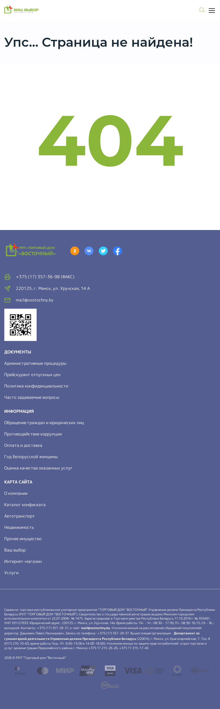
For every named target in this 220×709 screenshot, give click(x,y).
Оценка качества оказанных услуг (38, 468)
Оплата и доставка (23, 445)
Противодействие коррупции (33, 434)
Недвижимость (19, 527)
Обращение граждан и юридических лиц (44, 422)
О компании (15, 493)
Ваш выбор (15, 550)
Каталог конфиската (25, 504)
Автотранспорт (19, 516)
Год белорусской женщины (31, 456)
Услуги (11, 573)
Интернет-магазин (23, 561)
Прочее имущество (22, 539)
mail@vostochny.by (95, 628)
